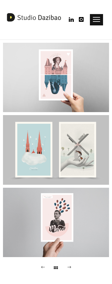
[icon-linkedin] (73, 19)
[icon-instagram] (81, 19)
